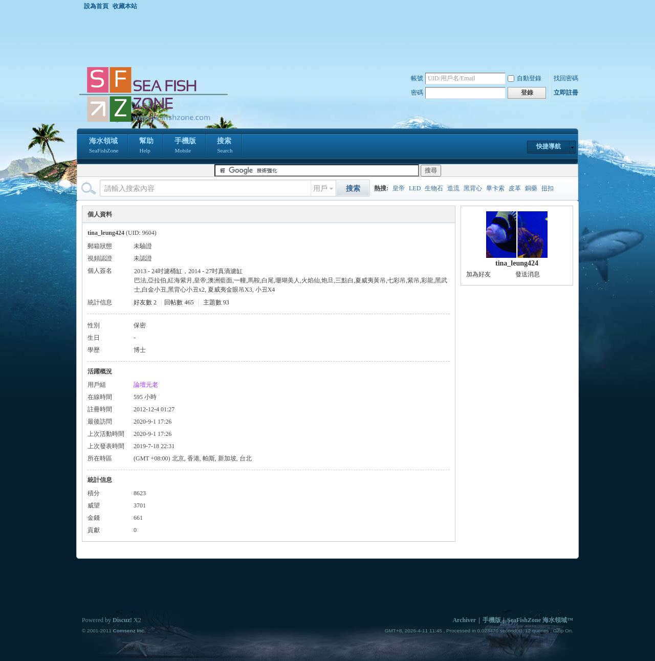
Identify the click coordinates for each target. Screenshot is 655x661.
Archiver (464, 620)
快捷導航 (548, 146)
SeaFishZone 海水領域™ (540, 620)
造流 (453, 188)
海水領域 (103, 146)
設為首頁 (96, 6)
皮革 (515, 188)
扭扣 (547, 188)
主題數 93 (216, 302)
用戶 (320, 188)
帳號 (417, 78)
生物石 (434, 188)
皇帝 (398, 188)
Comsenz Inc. (129, 630)
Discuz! (122, 620)
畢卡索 (495, 188)
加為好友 (478, 274)
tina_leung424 (516, 263)
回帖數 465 (178, 302)
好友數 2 (145, 302)
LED (415, 188)
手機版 (185, 146)
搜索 (224, 146)
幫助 (146, 146)
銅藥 (531, 188)
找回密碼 (566, 78)
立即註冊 (566, 92)
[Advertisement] (330, 38)
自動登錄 (524, 78)
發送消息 (527, 274)
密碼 (417, 92)
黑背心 (473, 188)
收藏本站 (125, 6)
